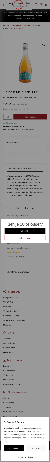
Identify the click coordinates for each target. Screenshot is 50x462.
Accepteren (14, 448)
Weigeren (36, 448)
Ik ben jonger (25, 238)
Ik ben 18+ (25, 231)
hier (5, 441)
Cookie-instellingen (25, 457)
